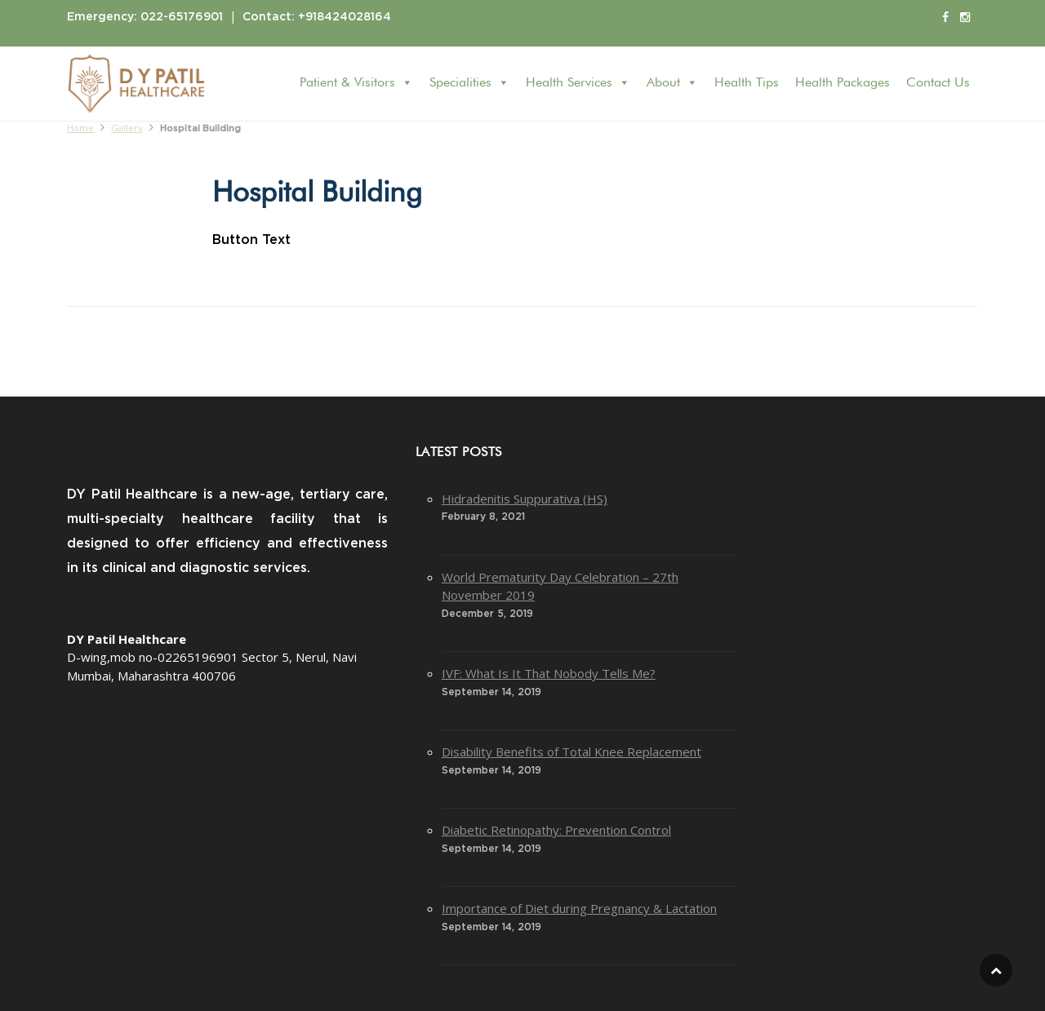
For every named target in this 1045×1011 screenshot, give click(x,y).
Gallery (127, 128)
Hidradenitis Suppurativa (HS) (524, 498)
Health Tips (746, 83)
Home (80, 128)
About (672, 83)
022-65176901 (181, 17)
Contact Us (938, 83)
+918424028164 (344, 17)
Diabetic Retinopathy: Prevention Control (556, 830)
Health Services (578, 83)
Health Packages (842, 83)
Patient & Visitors (356, 83)
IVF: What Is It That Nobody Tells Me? (549, 673)
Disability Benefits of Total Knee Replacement (571, 751)
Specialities (469, 83)
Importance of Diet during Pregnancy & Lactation (579, 908)
